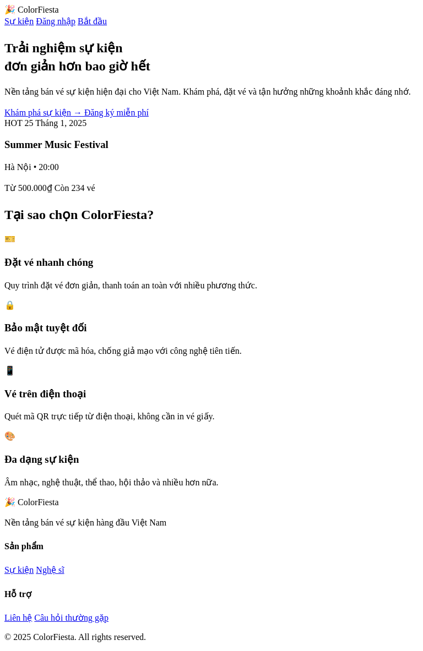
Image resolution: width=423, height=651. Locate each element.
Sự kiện (19, 21)
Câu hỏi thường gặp (71, 617)
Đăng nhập (55, 21)
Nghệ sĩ (50, 570)
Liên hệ (18, 617)
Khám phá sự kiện (44, 112)
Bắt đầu (92, 21)
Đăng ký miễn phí (116, 112)
